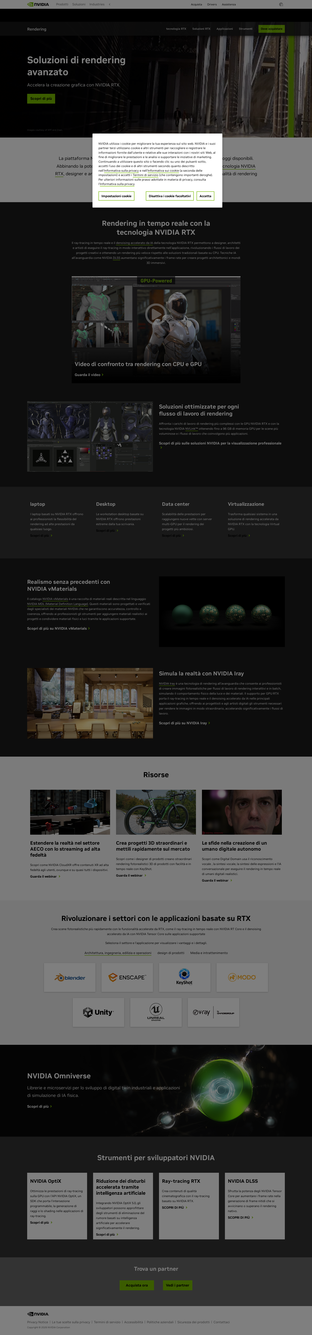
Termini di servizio (145, 175)
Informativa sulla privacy (121, 170)
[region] (157, 171)
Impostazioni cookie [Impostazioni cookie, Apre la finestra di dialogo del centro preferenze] (116, 196)
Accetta (205, 196)
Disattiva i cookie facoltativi (170, 196)
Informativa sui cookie (163, 170)
